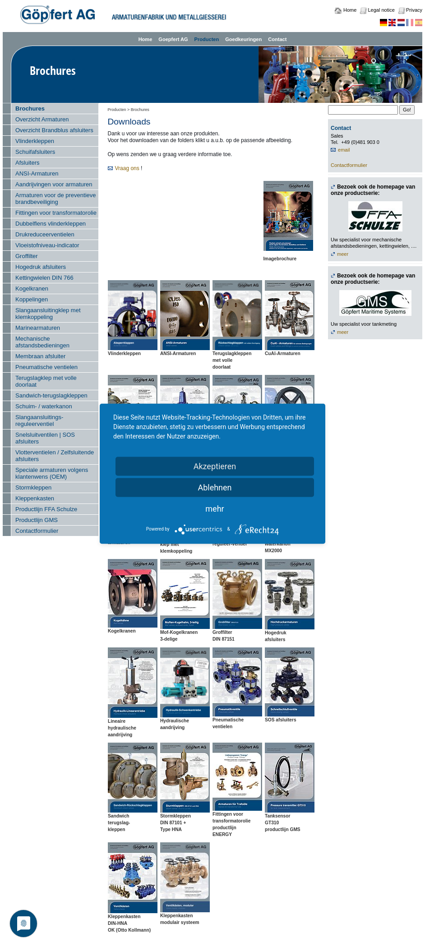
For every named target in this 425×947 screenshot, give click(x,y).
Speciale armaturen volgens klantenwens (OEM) (51, 473)
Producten (206, 39)
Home (349, 10)
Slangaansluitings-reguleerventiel (39, 420)
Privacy (414, 10)
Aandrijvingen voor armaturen (53, 184)
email (344, 149)
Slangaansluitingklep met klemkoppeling (48, 313)
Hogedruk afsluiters (40, 266)
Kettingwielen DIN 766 (44, 277)
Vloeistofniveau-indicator (47, 245)
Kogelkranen (31, 288)
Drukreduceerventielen (44, 234)
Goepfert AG (173, 39)
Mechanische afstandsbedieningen (42, 342)
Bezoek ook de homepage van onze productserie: (373, 190)
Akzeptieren (215, 466)
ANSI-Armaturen (36, 173)
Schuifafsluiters (35, 151)
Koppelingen (31, 299)
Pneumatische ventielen (46, 367)
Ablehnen (214, 487)
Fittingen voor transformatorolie (56, 212)
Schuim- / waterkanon (43, 406)
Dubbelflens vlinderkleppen (50, 223)
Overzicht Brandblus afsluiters (54, 130)
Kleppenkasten (34, 498)
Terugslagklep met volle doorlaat (46, 381)
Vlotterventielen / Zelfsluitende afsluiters (54, 455)
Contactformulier (36, 530)
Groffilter (26, 256)
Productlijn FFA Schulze (46, 509)
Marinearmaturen (37, 327)
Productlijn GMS (36, 520)
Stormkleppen (33, 487)
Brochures (30, 108)
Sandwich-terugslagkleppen (51, 395)
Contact (277, 39)
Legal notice (381, 10)
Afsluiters (27, 162)
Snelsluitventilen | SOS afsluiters (45, 438)
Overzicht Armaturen (42, 119)
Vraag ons (127, 168)
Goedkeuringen (243, 39)
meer (342, 254)
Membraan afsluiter (40, 356)
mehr (214, 508)
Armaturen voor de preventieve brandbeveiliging (55, 198)
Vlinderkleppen (34, 141)
